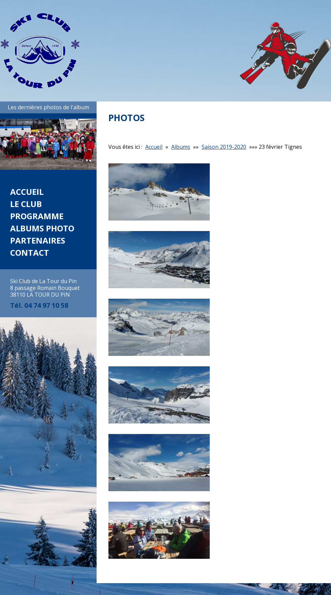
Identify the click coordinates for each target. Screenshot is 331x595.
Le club (26, 203)
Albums (180, 147)
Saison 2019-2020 (224, 147)
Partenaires (37, 240)
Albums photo (42, 228)
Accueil (27, 191)
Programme (36, 216)
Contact (29, 252)
